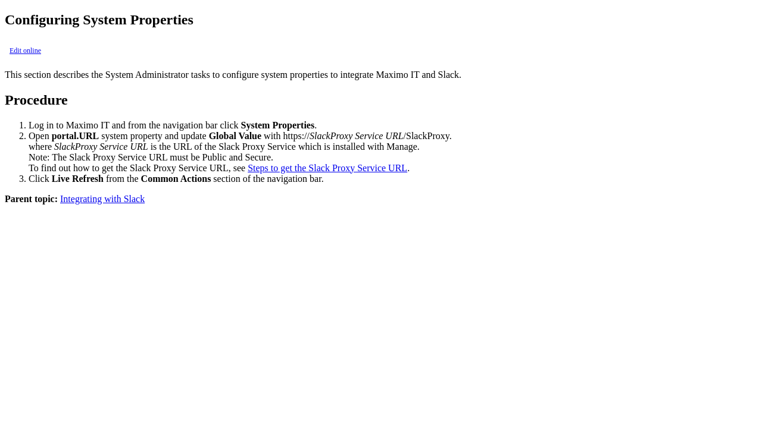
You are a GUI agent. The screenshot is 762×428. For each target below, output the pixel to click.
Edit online (25, 50)
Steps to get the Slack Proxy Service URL (327, 168)
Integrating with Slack (102, 199)
